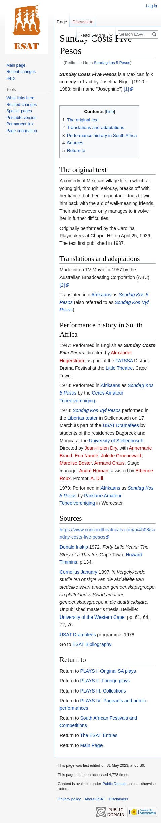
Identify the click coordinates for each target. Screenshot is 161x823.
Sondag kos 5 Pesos (112, 62)
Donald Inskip (73, 547)
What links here (20, 98)
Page (62, 21)
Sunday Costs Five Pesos (88, 74)
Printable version (21, 117)
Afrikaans (101, 294)
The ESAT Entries (98, 735)
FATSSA (124, 360)
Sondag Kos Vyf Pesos (97, 410)
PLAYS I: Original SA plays (108, 671)
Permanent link (19, 124)
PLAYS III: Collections (103, 691)
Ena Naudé (86, 455)
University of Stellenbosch (116, 440)
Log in (151, 6)
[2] (62, 285)
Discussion (82, 21)
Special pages (19, 111)
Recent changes (21, 71)
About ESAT (95, 799)
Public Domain (114, 784)
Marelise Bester (75, 463)
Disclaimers (118, 799)
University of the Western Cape (92, 617)
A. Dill (97, 478)
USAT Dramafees (121, 425)
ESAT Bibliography (91, 644)
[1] (126, 89)
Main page (15, 65)
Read (80, 35)
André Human (93, 470)
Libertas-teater (82, 418)
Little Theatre (119, 368)
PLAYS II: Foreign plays (105, 680)
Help (10, 78)
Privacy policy (69, 799)
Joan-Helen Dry (101, 448)
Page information (21, 130)
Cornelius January (78, 572)
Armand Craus (109, 463)
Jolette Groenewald (121, 455)
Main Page (91, 745)
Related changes (21, 104)
